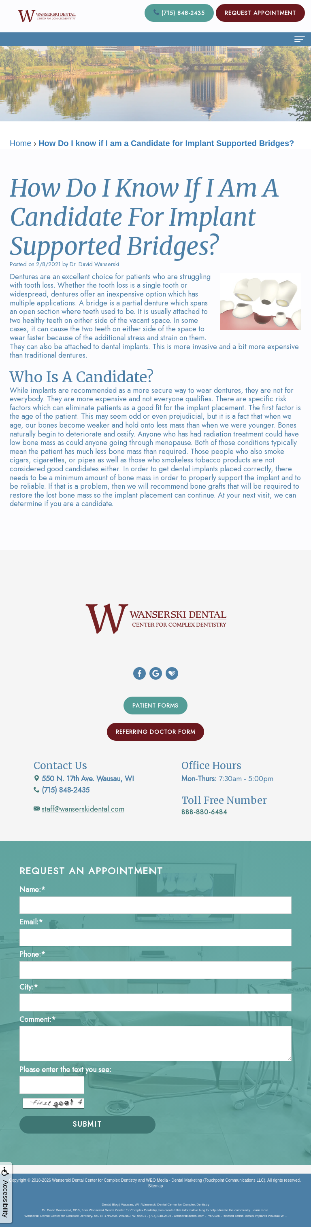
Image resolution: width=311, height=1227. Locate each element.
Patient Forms (155, 705)
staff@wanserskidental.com (83, 809)
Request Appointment (260, 13)
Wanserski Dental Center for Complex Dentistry (94, 1180)
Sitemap (155, 1186)
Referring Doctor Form (155, 732)
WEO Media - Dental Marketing (174, 1180)
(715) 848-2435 (179, 13)
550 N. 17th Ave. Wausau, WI (84, 778)
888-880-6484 (204, 812)
